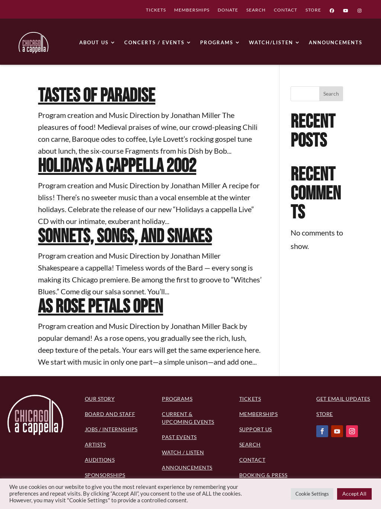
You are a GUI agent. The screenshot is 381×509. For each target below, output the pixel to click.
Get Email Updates (343, 399)
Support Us (255, 429)
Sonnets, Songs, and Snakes (125, 236)
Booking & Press (263, 475)
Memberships (258, 414)
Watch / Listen (183, 452)
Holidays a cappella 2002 (117, 166)
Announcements (187, 467)
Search (331, 93)
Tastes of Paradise (96, 95)
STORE (313, 11)
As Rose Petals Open (100, 306)
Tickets (250, 399)
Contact (252, 460)
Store (324, 414)
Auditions (100, 460)
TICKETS (156, 11)
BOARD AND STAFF (110, 414)
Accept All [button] (354, 493)
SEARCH (256, 11)
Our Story (100, 399)
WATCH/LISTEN (271, 42)
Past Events (179, 437)
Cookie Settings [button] (312, 494)
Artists (95, 444)
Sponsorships (105, 475)
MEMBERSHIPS (191, 11)
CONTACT (285, 11)
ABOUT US (94, 42)
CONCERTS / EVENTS (154, 42)
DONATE (228, 11)
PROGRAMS (216, 42)
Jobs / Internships (111, 429)
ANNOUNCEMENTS (335, 42)
